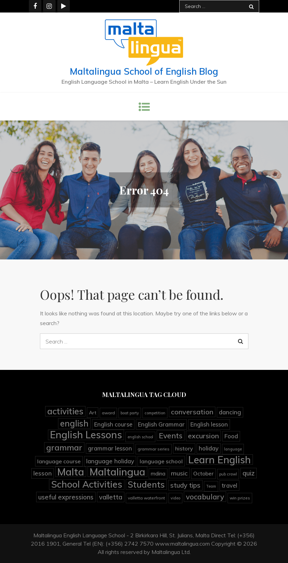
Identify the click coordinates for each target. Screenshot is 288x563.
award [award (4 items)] (108, 412)
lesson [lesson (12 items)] (42, 473)
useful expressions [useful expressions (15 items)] (65, 497)
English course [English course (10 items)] (113, 424)
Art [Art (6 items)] (92, 412)
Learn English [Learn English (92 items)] (219, 459)
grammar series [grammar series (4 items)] (154, 449)
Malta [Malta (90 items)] (70, 471)
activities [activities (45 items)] (65, 411)
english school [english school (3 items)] (140, 436)
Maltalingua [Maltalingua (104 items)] (117, 471)
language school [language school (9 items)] (161, 461)
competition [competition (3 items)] (155, 413)
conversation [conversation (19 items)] (192, 411)
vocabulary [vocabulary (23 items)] (205, 496)
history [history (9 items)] (184, 448)
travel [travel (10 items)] (229, 485)
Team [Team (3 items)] (211, 486)
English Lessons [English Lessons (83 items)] (86, 435)
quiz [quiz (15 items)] (248, 473)
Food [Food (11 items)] (231, 436)
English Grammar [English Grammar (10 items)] (161, 424)
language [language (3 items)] (233, 449)
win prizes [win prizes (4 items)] (240, 497)
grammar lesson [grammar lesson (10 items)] (110, 448)
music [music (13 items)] (179, 473)
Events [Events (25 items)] (170, 435)
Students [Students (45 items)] (146, 484)
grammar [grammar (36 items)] (64, 447)
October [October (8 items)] (203, 473)
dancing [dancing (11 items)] (230, 412)
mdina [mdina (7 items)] (158, 473)
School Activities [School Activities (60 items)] (86, 484)
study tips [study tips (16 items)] (185, 485)
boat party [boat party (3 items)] (130, 413)
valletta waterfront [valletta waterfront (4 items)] (146, 497)
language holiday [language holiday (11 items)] (110, 461)
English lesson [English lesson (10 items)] (209, 424)
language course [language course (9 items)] (59, 461)
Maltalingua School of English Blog (144, 71)
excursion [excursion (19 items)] (203, 435)
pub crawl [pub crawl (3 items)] (228, 474)
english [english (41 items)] (74, 423)
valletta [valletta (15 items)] (110, 497)
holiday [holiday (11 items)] (209, 448)
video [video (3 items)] (175, 498)
